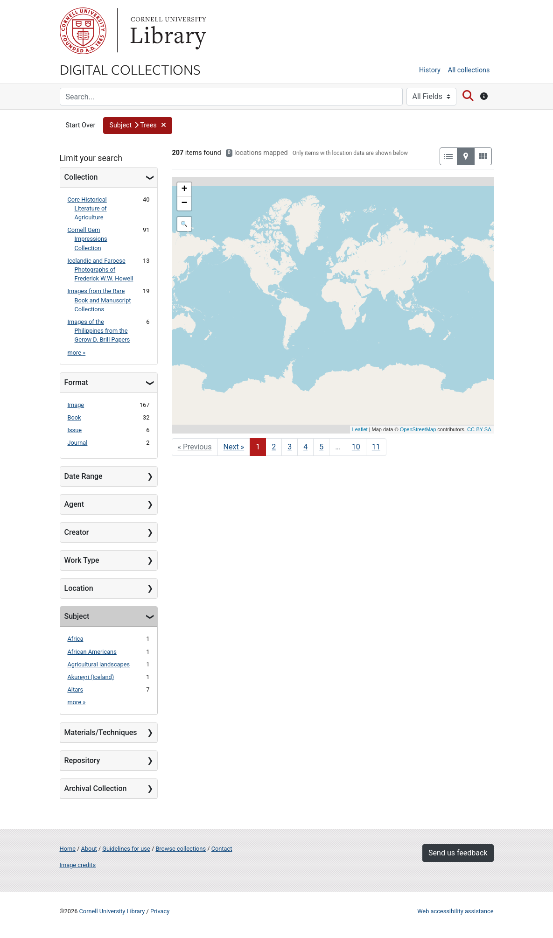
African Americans (92, 651)
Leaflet (360, 429)
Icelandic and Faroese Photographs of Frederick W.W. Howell (100, 269)
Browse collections (180, 848)
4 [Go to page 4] (305, 446)
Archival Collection (95, 788)
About (89, 848)
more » (77, 352)
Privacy (159, 911)
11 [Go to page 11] (376, 446)
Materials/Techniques (100, 732)
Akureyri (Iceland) (91, 676)
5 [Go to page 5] (321, 446)
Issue (75, 430)
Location (78, 588)
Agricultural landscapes (99, 664)
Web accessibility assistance (455, 911)
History (430, 70)
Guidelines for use (126, 848)
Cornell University (83, 30)
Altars (76, 689)
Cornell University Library (112, 911)
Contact (221, 848)
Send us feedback (457, 852)
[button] (137, 125)
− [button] (184, 203)
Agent (74, 504)
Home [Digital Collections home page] (68, 848)
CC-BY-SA (479, 429)
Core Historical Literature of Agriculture (87, 208)
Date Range (83, 476)
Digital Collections (130, 69)
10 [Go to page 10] (356, 446)
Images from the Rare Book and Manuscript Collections (99, 299)
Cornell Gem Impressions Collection (87, 238)
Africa (76, 638)
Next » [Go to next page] (234, 446)
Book (74, 417)
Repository (82, 760)
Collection (81, 177)
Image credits (78, 864)
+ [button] (184, 189)
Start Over (81, 125)
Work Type (81, 560)
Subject (77, 616)
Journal (78, 442)
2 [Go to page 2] (274, 446)
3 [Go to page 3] (289, 446)
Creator (76, 532)
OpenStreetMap (418, 429)
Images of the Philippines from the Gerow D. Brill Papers (99, 330)
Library (167, 30)
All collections (469, 70)
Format (76, 382)
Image (76, 404)
